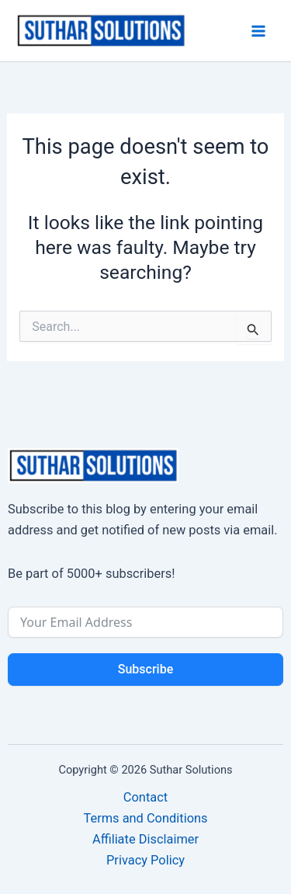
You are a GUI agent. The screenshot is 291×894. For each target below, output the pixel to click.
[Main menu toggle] (258, 30)
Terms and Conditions (145, 818)
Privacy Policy (145, 860)
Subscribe (145, 669)
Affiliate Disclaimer (145, 839)
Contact (145, 797)
